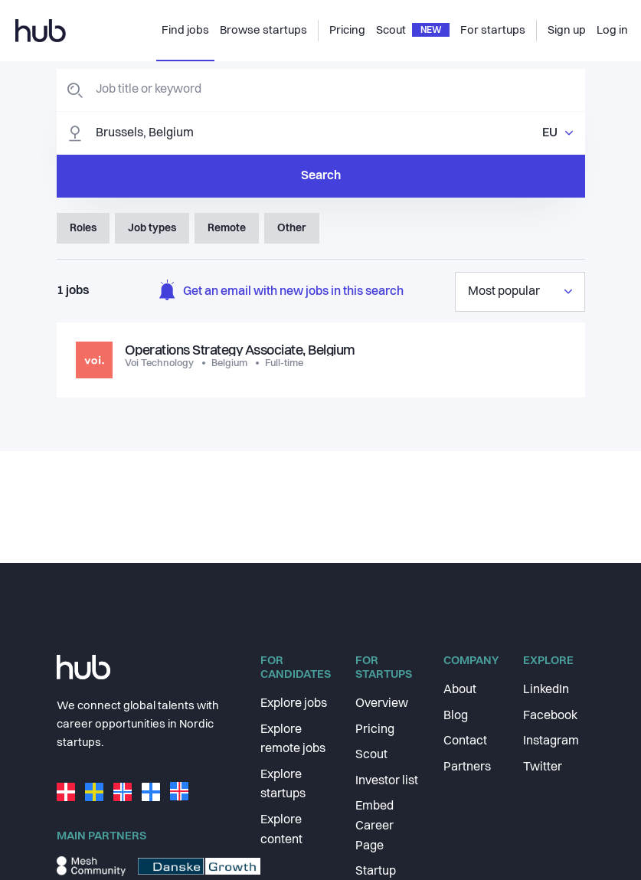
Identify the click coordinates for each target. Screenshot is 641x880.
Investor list (386, 781)
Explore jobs (293, 704)
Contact (465, 741)
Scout (371, 755)
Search (321, 176)
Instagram (551, 741)
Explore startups (283, 785)
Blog (455, 716)
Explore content (281, 830)
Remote (227, 228)
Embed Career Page (374, 826)
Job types (152, 228)
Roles (83, 228)
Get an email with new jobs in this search (281, 292)
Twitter (542, 767)
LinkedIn (546, 690)
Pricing (374, 730)
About (459, 690)
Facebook (550, 716)
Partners (467, 767)
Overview (381, 704)
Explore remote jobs (292, 740)
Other (291, 228)
